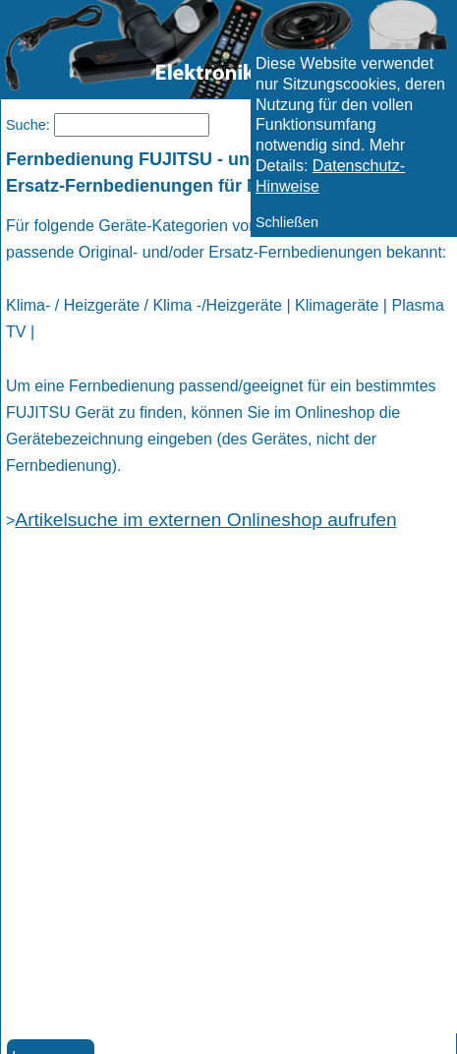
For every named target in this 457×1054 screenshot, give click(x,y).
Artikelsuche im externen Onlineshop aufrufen (205, 519)
